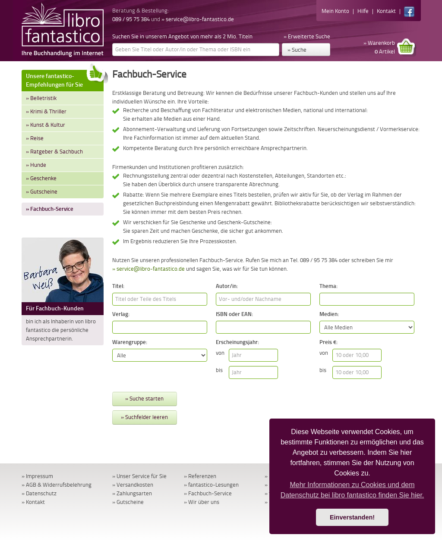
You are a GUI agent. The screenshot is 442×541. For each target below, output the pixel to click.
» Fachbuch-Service (49, 209)
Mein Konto (335, 11)
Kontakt (386, 11)
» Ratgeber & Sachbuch (54, 151)
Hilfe (363, 11)
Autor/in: (227, 286)
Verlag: (120, 314)
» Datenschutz (39, 493)
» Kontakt (33, 502)
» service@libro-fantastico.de (197, 19)
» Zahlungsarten (132, 493)
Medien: (329, 314)
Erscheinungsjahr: (237, 342)
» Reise (35, 138)
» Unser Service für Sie (139, 476)
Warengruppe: (129, 342)
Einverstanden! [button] (352, 517)
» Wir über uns (201, 502)
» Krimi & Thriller (46, 111)
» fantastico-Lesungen (211, 485)
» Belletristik (41, 98)
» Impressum (37, 476)
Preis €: (328, 342)
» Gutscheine (41, 191)
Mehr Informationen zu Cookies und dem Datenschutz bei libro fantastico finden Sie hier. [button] (352, 490)
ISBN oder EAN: (234, 314)
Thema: (328, 286)
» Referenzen (200, 476)
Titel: (118, 286)
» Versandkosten (132, 485)
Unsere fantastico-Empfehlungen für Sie (65, 79)
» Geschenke (41, 178)
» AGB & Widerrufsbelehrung (57, 485)
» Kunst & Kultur (45, 125)
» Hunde (36, 165)
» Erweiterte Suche (307, 36)
